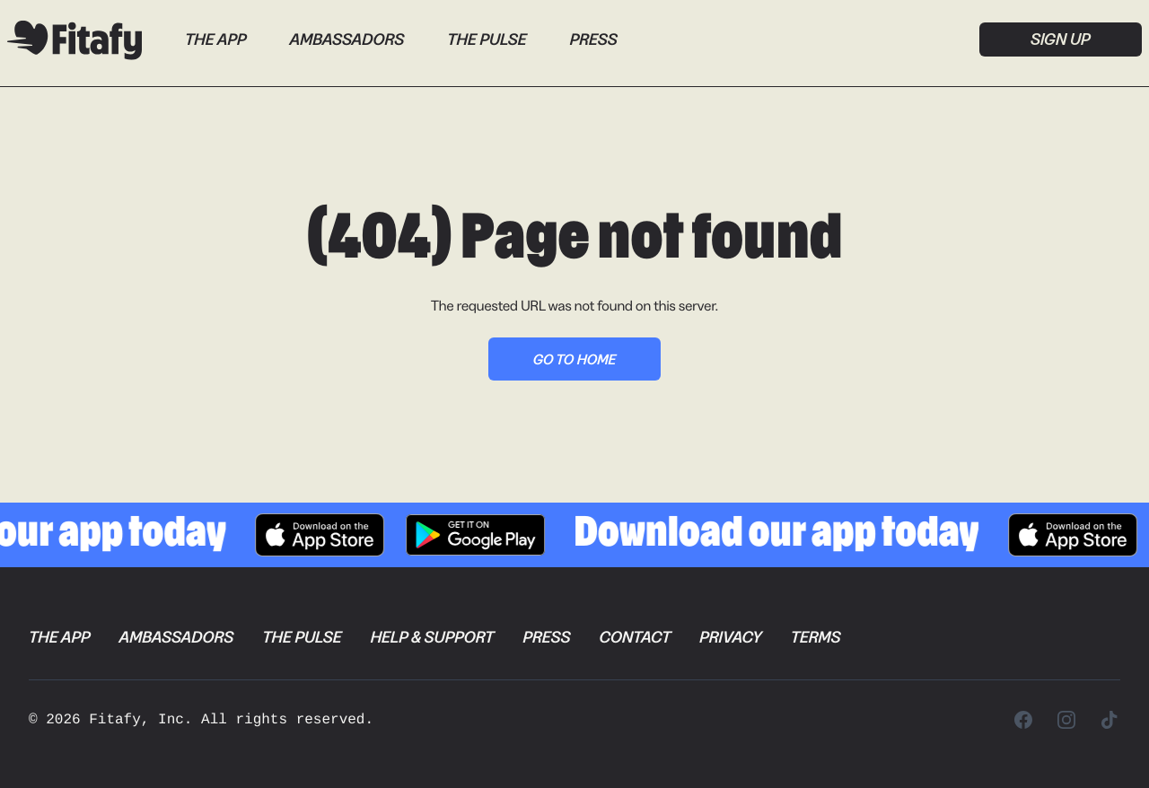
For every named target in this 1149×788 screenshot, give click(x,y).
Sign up (1061, 39)
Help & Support (433, 637)
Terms (816, 637)
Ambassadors (347, 39)
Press (594, 39)
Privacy (730, 637)
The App (216, 39)
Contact (635, 637)
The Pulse (486, 39)
